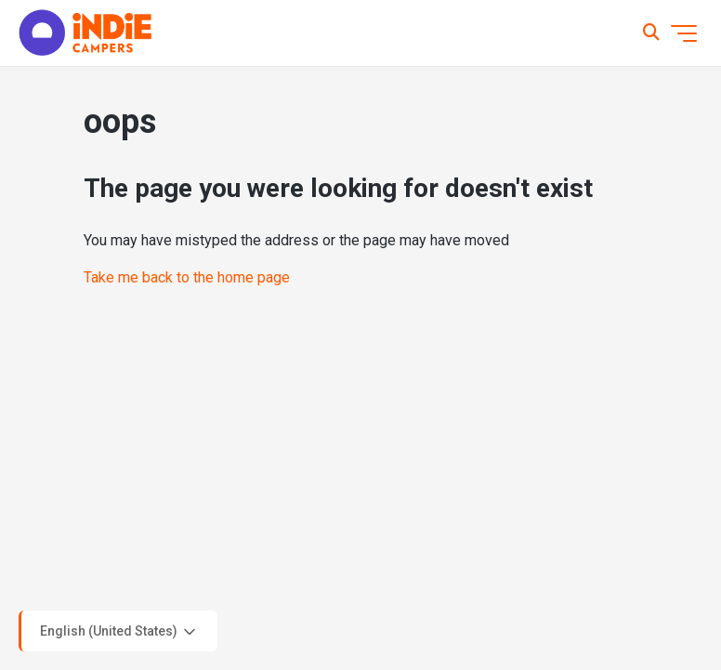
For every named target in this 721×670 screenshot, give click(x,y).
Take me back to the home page (187, 277)
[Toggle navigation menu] (683, 33)
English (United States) (119, 632)
